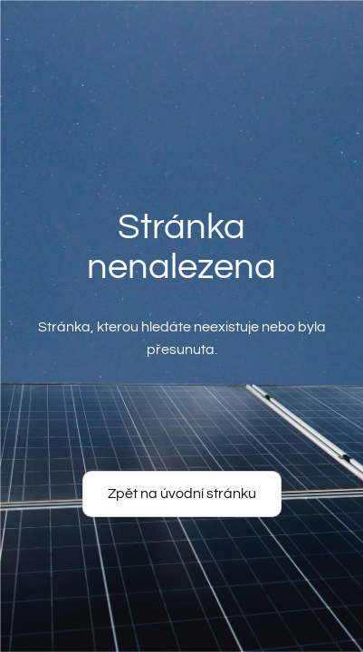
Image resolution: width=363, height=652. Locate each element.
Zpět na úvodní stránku (182, 493)
